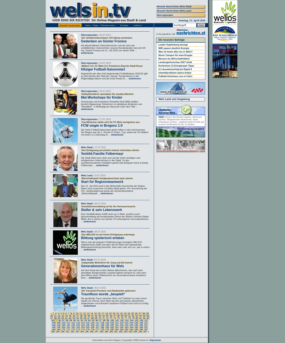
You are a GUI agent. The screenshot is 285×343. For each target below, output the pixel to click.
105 (136, 320)
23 (125, 313)
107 (146, 320)
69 (96, 318)
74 (114, 318)
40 (89, 316)
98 (104, 320)
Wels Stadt (87, 147)
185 (136, 329)
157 (97, 327)
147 (146, 325)
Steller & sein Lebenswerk (101, 210)
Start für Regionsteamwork (102, 181)
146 (141, 325)
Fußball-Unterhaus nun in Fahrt (175, 76)
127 (146, 323)
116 (92, 323)
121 (117, 323)
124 (131, 323)
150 (63, 327)
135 (87, 325)
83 (148, 318)
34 (66, 316)
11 (80, 313)
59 (59, 318)
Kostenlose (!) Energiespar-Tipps (176, 65)
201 (116, 332)
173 (78, 329)
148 (53, 327)
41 (92, 316)
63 (74, 318)
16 (99, 313)
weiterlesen (87, 53)
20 (114, 313)
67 (89, 318)
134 (83, 325)
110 (63, 323)
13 (88, 313)
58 (55, 318)
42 (96, 316)
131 (68, 325)
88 (67, 320)
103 (127, 320)
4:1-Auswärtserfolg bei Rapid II (175, 69)
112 (73, 323)
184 (131, 329)
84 (53, 320)
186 (141, 329)
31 (55, 316)
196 (92, 332)
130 (63, 325)
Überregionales (164, 15)
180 (112, 329)
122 (122, 323)
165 (136, 327)
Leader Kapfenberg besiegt (173, 44)
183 (126, 329)
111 (68, 323)
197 (96, 332)
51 (129, 316)
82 (144, 318)
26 (136, 313)
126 (141, 323)
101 (117, 320)
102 (122, 320)
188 (53, 332)
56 (148, 316)
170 (63, 329)
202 (121, 332)
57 (52, 318)
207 (145, 332)
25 (132, 313)
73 (111, 318)
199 (106, 332)
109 (58, 323)
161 (117, 327)
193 (77, 332)
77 (126, 318)
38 (81, 316)
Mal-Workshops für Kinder (101, 97)
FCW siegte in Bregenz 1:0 (102, 125)
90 (74, 320)
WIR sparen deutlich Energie (173, 48)
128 (53, 325)
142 (122, 325)
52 (133, 316)
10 (77, 313)
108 (53, 323)
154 (83, 327)
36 (74, 316)
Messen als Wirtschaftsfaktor (174, 58)
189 (57, 332)
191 (67, 332)
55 (144, 316)
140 (112, 325)
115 (87, 323)
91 (78, 320)
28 (144, 313)
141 (117, 325)
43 (100, 316)
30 (52, 316)
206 (140, 332)
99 (108, 320)
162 (122, 327)
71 (103, 318)
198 (101, 332)
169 (58, 329)
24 (129, 313)
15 (95, 313)
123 (126, 323)
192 (72, 332)
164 (131, 327)
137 (97, 325)
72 (107, 318)
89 (71, 320)
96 (97, 320)
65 (81, 318)
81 (140, 318)
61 (66, 318)
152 (73, 327)
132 (73, 325)
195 (87, 332)
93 (85, 320)
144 (131, 325)
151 (68, 327)
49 (122, 316)
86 (60, 320)
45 (107, 316)
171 (68, 329)
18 (107, 313)
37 (77, 316)
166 (141, 327)
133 (78, 325)
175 (87, 329)
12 (84, 313)
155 (87, 327)
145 (136, 325)
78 (129, 318)
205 (135, 332)
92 (82, 320)
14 (92, 313)
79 (133, 318)
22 (121, 313)
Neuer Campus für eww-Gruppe (175, 55)
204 (130, 332)
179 (107, 329)
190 (62, 332)
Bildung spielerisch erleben (102, 238)
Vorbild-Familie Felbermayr (102, 153)
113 (78, 323)
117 (97, 323)
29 (147, 313)
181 (117, 329)
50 (126, 316)
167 (146, 327)
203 (125, 332)
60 (63, 318)
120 (112, 323)
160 (112, 327)
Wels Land (86, 175)
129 (58, 325)
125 (136, 323)
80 (137, 318)
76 (122, 318)
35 (70, 316)
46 (111, 316)
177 (97, 329)
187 (146, 329)
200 (111, 332)
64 (77, 318)
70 (100, 318)
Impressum (155, 340)
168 (53, 329)
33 (63, 316)
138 (102, 325)
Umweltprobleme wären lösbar (174, 72)
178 (102, 329)
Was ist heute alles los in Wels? (175, 51)
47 (114, 316)
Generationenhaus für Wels (102, 266)
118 (102, 323)
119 (107, 323)
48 (118, 316)
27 (140, 313)
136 (92, 325)
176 (92, 329)
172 (73, 329)
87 (63, 320)
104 (131, 320)
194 (82, 332)
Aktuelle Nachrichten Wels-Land (173, 11)
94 (89, 320)
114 (83, 323)
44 (103, 316)
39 (85, 316)
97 (100, 320)
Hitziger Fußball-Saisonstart (103, 69)
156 (92, 327)
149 (58, 327)
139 (107, 325)
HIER (161, 117)
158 (102, 327)
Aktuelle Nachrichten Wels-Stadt (173, 6)
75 (118, 318)
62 (70, 318)
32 (59, 316)
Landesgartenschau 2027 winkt (175, 62)
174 (83, 329)
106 (141, 320)
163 (126, 327)
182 (122, 329)
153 (78, 327)
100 (112, 320)
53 (137, 316)
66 (85, 318)
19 (110, 313)
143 (126, 325)
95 (93, 320)
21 (118, 313)
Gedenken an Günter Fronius (103, 41)
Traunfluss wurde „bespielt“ (103, 294)
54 (140, 316)
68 (92, 318)
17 (103, 313)
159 (107, 327)
